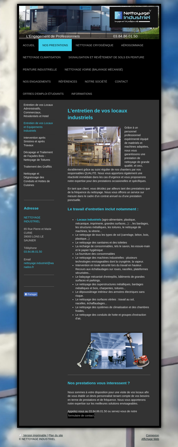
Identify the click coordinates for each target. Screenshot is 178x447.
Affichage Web (150, 439)
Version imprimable (33, 435)
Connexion (152, 435)
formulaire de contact (81, 415)
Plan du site (56, 435)
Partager (31, 294)
